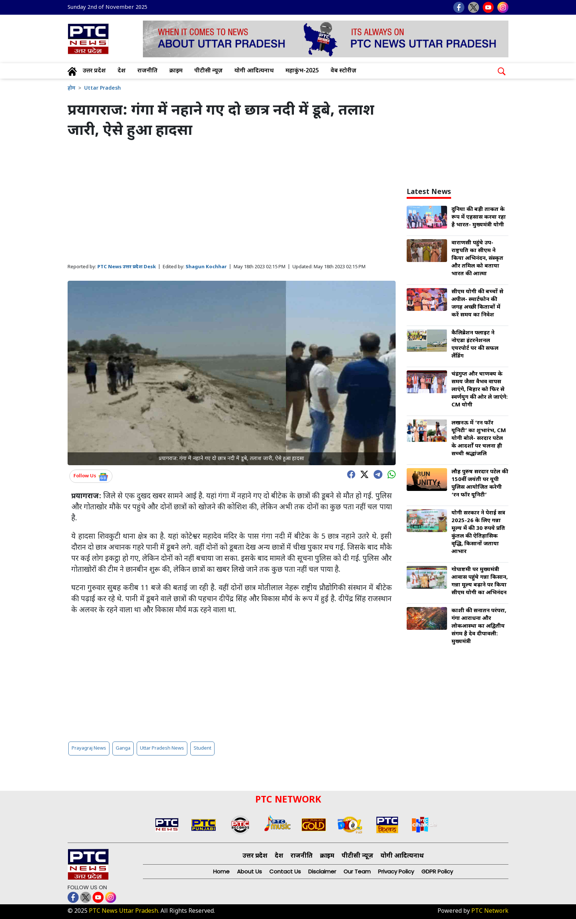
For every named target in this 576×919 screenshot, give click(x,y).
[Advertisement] (231, 201)
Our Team (357, 871)
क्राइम (176, 71)
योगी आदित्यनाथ (254, 71)
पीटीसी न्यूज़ (208, 71)
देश (122, 71)
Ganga (123, 748)
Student (202, 748)
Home (221, 871)
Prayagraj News (89, 748)
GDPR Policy (437, 871)
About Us (249, 871)
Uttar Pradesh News (162, 748)
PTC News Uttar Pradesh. (124, 911)
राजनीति (147, 71)
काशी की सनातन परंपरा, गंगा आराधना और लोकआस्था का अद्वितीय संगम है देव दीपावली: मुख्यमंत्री (478, 626)
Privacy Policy (396, 871)
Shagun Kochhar (206, 267)
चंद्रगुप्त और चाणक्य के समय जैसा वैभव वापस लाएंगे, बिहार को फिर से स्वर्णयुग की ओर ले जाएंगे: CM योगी (479, 390)
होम (71, 88)
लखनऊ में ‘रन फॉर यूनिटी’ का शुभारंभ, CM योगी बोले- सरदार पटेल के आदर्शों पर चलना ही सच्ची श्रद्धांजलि (478, 438)
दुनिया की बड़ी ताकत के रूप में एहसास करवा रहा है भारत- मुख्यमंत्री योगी (478, 217)
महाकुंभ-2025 (302, 71)
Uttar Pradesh (102, 88)
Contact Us (285, 871)
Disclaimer (322, 871)
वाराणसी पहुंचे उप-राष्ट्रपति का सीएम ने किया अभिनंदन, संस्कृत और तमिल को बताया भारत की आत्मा (477, 258)
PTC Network (489, 911)
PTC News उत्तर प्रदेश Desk (126, 267)
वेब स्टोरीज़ (343, 71)
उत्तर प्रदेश (94, 71)
